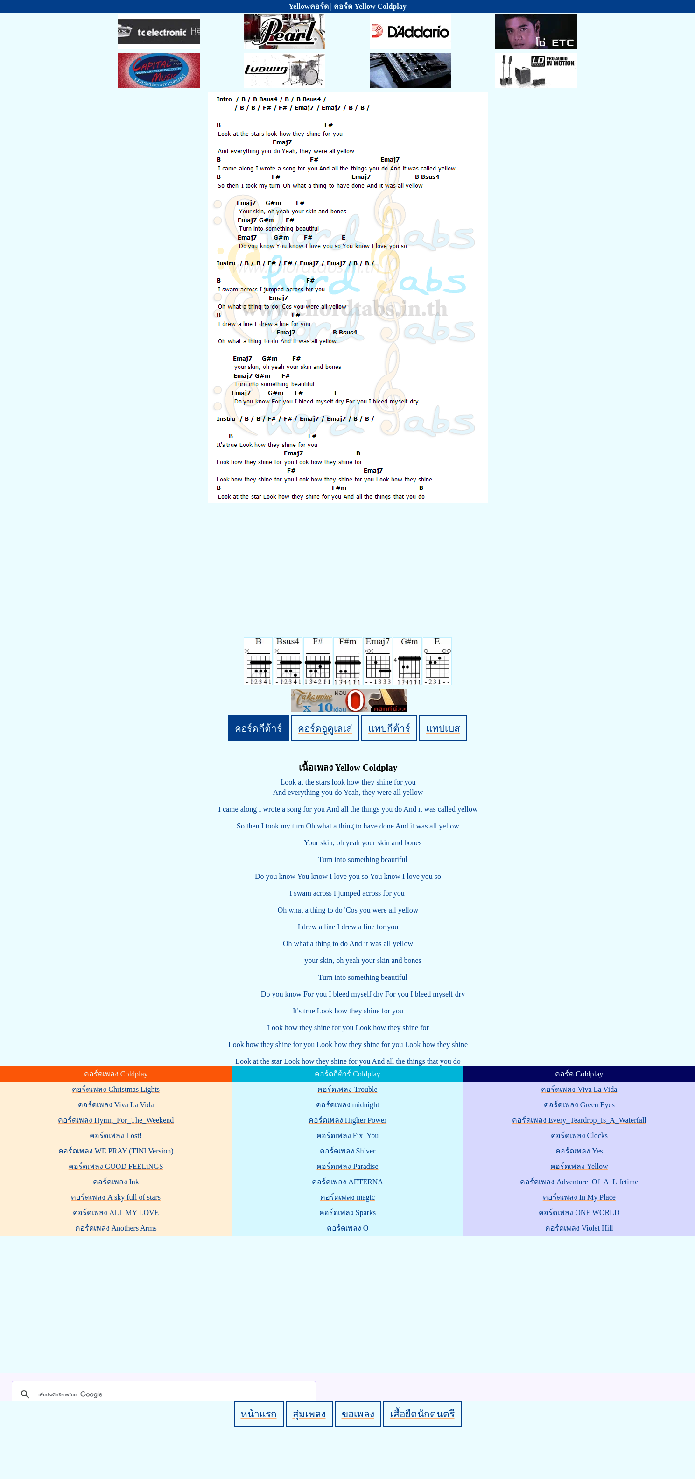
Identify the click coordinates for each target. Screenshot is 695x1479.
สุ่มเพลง (309, 1413)
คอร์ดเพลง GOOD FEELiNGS (116, 1166)
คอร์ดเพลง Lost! (116, 1135)
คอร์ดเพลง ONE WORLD (579, 1213)
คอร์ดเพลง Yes (579, 1151)
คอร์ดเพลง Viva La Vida (116, 1105)
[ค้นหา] (162, 1394)
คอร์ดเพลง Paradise (347, 1166)
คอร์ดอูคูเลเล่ (325, 728)
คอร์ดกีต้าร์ (258, 728)
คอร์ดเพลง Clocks (579, 1135)
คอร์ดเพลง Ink (116, 1182)
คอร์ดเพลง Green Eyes (579, 1105)
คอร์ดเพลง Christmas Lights (116, 1089)
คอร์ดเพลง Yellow (579, 1166)
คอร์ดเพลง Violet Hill (579, 1228)
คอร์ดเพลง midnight (347, 1105)
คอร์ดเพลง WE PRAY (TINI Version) (116, 1151)
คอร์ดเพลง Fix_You (347, 1135)
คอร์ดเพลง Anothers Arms (116, 1228)
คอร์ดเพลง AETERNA (347, 1182)
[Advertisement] (349, 1302)
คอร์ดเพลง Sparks (347, 1213)
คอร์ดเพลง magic (347, 1197)
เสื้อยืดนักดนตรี (422, 1413)
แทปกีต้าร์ (389, 728)
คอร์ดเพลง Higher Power (347, 1120)
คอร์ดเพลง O (348, 1228)
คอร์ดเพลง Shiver (348, 1151)
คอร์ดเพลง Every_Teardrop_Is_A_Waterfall (579, 1120)
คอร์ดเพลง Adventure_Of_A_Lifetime (579, 1182)
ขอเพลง (358, 1413)
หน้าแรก (259, 1413)
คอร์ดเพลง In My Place (579, 1197)
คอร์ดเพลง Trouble (347, 1089)
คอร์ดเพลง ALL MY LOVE (116, 1213)
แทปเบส (443, 728)
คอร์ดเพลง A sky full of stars (116, 1197)
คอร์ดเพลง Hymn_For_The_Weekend (116, 1120)
